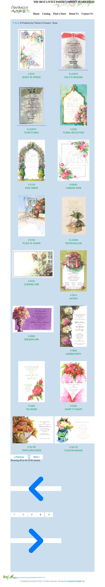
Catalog (46, 13)
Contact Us (87, 13)
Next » (36, 457)
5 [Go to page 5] (49, 514)
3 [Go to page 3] (32, 514)
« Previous (19, 457)
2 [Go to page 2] (23, 514)
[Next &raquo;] (36, 540)
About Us (74, 13)
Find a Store (59, 13)
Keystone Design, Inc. (76, 581)
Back (16, 23)
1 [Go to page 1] (15, 514)
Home (36, 13)
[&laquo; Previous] (36, 488)
